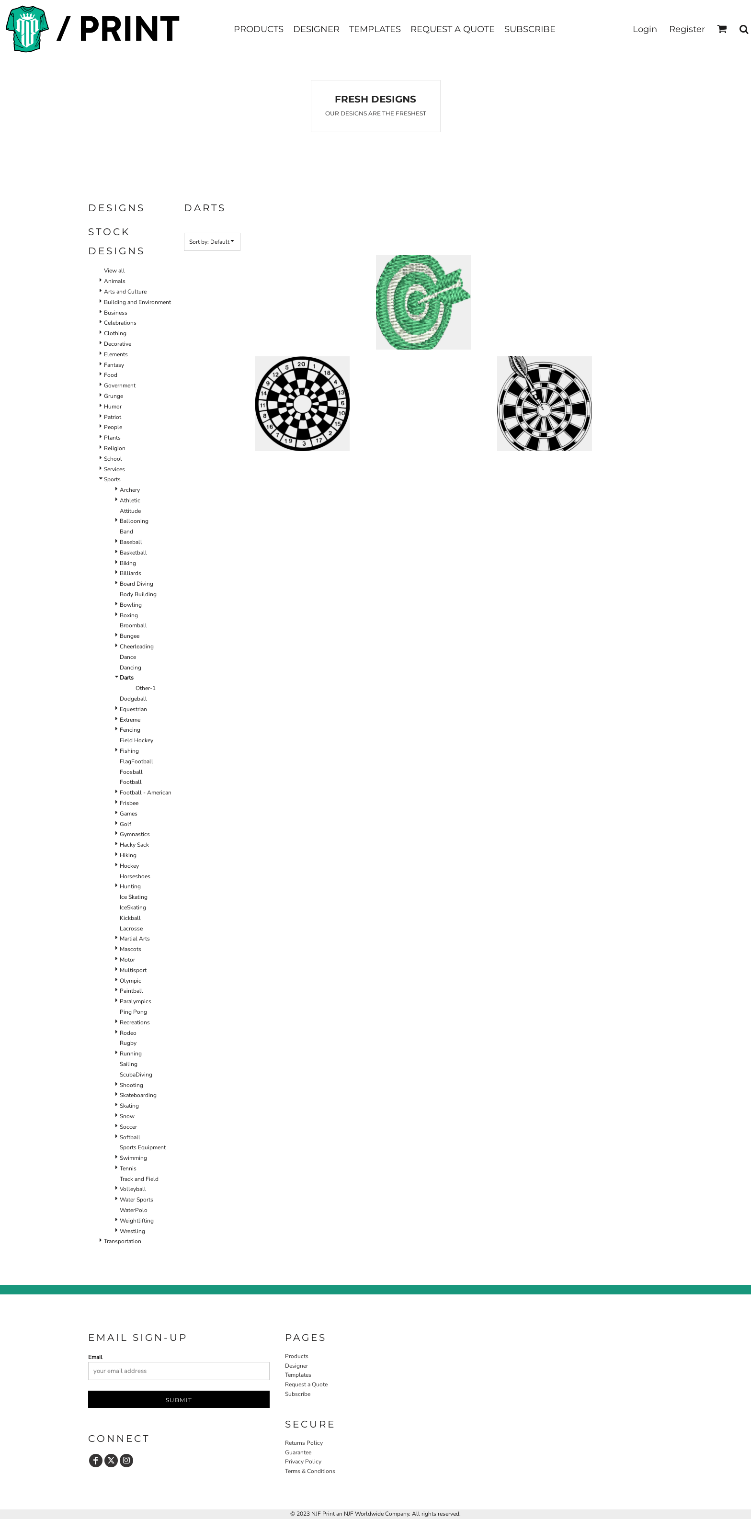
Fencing (130, 730)
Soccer (128, 1127)
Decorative (117, 344)
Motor (127, 960)
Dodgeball (133, 699)
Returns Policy (304, 1443)
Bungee (129, 636)
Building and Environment (137, 302)
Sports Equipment (143, 1147)
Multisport (133, 970)
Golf (125, 824)
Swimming (133, 1158)
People (113, 427)
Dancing (130, 667)
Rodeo (128, 1033)
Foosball (131, 772)
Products (296, 1356)
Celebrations (120, 323)
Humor (113, 406)
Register (687, 29)
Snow (127, 1116)
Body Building (138, 594)
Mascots (130, 949)
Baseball (131, 542)
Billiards (130, 573)
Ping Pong (133, 1012)
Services (114, 469)
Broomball (133, 625)
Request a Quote (306, 1384)
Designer (296, 1366)
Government (120, 385)
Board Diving (136, 584)
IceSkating (133, 907)
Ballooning (134, 521)
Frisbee (129, 803)
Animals (114, 281)
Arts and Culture (125, 291)
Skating (129, 1106)
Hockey (129, 866)
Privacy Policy (303, 1461)
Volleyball (133, 1189)
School (113, 459)
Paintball (131, 991)
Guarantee (298, 1452)
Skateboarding (138, 1095)
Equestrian (133, 709)
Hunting (130, 886)
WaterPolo (134, 1210)
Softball (130, 1137)
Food (110, 375)
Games (128, 813)
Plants (112, 438)
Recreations (135, 1022)
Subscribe (297, 1394)
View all (114, 270)
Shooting (131, 1085)
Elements (116, 354)
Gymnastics (135, 834)
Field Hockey (136, 740)
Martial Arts (135, 938)
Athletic (130, 500)
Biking (128, 563)
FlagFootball (136, 761)
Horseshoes (135, 876)
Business (115, 313)
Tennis (128, 1168)
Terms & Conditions (310, 1471)
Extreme (130, 720)
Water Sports (136, 1199)
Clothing (115, 333)
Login (645, 29)
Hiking (128, 855)
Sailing (128, 1064)
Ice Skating (134, 897)
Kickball (130, 918)
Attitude (130, 511)
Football (131, 782)
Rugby (128, 1043)
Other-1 (146, 688)
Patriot (112, 417)
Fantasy (114, 365)
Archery (130, 490)
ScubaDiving (136, 1074)
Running (131, 1053)
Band (126, 531)
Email (95, 1357)
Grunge (113, 396)
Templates (298, 1375)
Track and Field (139, 1179)
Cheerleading (137, 646)
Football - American (145, 792)
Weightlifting (137, 1220)
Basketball (133, 552)
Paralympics (135, 1001)
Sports (112, 479)
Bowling (131, 605)
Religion (114, 448)
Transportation (122, 1241)
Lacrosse (131, 928)
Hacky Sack (134, 845)
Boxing (129, 615)
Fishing (129, 751)
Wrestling (132, 1231)
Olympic (130, 981)
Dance (128, 657)
